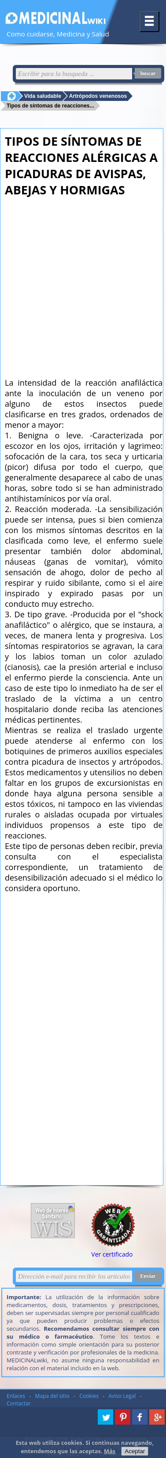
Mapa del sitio (52, 1396)
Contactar (19, 1403)
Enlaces (16, 1396)
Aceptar (135, 1451)
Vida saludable (42, 95)
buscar (148, 73)
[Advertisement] (82, 284)
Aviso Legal (122, 1396)
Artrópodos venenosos (98, 95)
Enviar (147, 1276)
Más (109, 1451)
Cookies (89, 1396)
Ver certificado (112, 1254)
